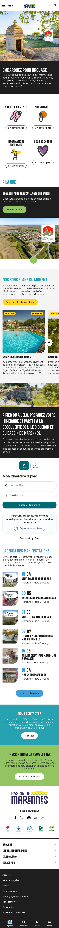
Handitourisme (10, 891)
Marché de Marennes (34, 675)
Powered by (29, 538)
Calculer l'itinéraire (29, 505)
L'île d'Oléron (10, 856)
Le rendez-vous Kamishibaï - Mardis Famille (38, 638)
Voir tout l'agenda (29, 693)
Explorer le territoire (31, 528)
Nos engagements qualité (15, 896)
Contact (29, 735)
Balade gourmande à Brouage (39, 598)
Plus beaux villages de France (19, 201)
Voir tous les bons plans (20, 302)
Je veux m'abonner (29, 776)
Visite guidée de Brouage (36, 578)
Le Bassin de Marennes (15, 850)
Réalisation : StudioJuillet (14, 912)
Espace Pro (9, 862)
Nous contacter (10, 902)
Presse (6, 885)
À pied (23, 468)
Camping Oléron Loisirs (17, 357)
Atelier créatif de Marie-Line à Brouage (39, 657)
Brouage (7, 844)
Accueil (6, 875)
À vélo (35, 468)
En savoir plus (16, 127)
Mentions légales (11, 880)
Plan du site (8, 907)
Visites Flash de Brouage (36, 617)
